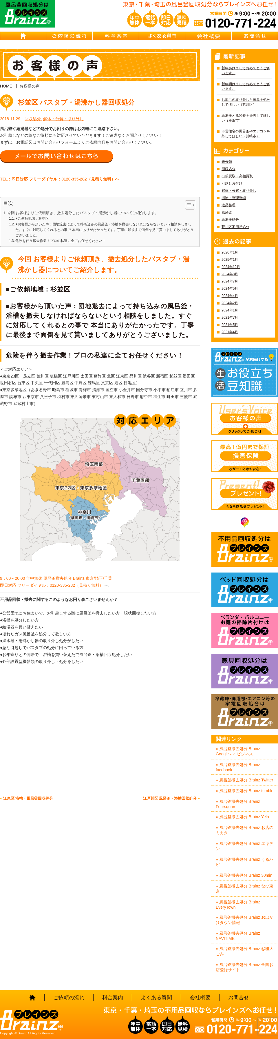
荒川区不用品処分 (235, 227)
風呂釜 (227, 212)
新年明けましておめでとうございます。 (246, 86)
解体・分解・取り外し (63, 118)
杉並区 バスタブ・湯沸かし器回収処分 (76, 102)
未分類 (227, 162)
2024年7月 (230, 281)
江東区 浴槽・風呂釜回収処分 (28, 798)
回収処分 (33, 118)
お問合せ (255, 36)
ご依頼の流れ (69, 36)
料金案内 (116, 36)
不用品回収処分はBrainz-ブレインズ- (244, 549)
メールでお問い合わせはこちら (56, 156)
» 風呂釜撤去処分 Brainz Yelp (242, 816)
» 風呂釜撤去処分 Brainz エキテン (244, 846)
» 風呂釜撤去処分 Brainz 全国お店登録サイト (244, 967)
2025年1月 (230, 260)
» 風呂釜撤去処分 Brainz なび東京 (244, 889)
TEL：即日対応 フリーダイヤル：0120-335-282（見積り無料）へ (59, 179)
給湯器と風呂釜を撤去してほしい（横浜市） (246, 118)
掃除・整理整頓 (234, 198)
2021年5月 (230, 325)
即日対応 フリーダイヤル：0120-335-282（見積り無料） (51, 585)
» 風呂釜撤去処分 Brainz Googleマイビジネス (238, 751)
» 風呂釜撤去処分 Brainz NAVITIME (238, 936)
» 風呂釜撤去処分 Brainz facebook (238, 767)
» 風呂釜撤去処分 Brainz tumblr (244, 790)
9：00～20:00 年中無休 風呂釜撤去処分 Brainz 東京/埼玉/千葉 (56, 578)
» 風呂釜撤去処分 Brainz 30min (244, 875)
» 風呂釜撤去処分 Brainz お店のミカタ (244, 830)
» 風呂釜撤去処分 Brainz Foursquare (238, 804)
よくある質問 (162, 36)
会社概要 (208, 36)
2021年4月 (230, 332)
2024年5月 (230, 289)
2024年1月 (230, 310)
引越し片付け (232, 183)
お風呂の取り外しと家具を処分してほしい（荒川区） (246, 102)
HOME (23, 36)
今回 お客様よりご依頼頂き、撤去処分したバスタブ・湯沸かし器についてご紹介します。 (83, 213)
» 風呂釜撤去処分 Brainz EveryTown (238, 904)
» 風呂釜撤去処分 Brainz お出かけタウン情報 (244, 920)
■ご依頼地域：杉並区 (32, 218)
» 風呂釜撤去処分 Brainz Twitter (244, 780)
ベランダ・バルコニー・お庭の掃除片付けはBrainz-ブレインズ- (244, 630)
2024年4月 (230, 296)
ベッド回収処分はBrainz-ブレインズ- (244, 590)
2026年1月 (230, 252)
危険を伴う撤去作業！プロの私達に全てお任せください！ (60, 241)
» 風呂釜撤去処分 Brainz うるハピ (244, 862)
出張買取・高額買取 (237, 176)
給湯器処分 (230, 220)
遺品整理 (228, 205)
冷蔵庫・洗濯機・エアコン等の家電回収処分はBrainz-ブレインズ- (244, 711)
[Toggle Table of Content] (187, 205)
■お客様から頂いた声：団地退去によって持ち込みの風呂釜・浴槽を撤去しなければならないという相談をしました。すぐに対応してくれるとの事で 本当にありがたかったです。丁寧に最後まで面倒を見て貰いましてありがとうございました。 (104, 229)
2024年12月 (231, 267)
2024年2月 (230, 303)
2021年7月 (230, 318)
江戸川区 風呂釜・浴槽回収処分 (170, 798)
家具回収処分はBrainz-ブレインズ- (244, 671)
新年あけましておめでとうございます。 (246, 70)
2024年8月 (230, 274)
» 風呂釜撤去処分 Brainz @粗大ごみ (244, 951)
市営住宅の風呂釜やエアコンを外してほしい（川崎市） (246, 133)
